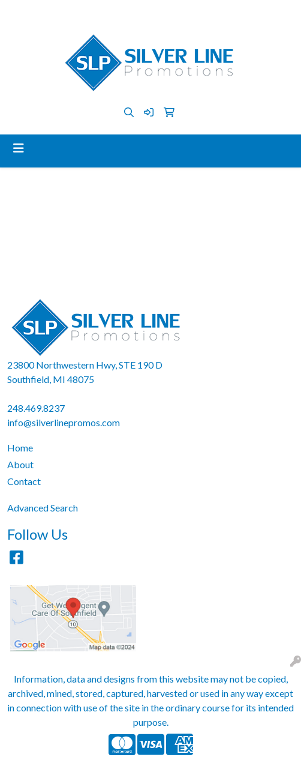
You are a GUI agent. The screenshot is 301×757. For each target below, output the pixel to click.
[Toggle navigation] (18, 148)
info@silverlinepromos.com (180, 13)
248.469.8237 (87, 13)
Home (20, 447)
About (20, 464)
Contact (24, 481)
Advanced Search (42, 507)
